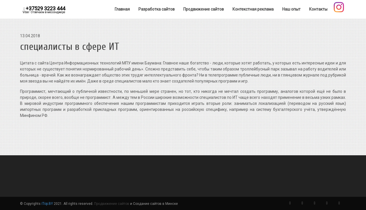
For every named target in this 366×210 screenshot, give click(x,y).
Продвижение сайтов (111, 204)
